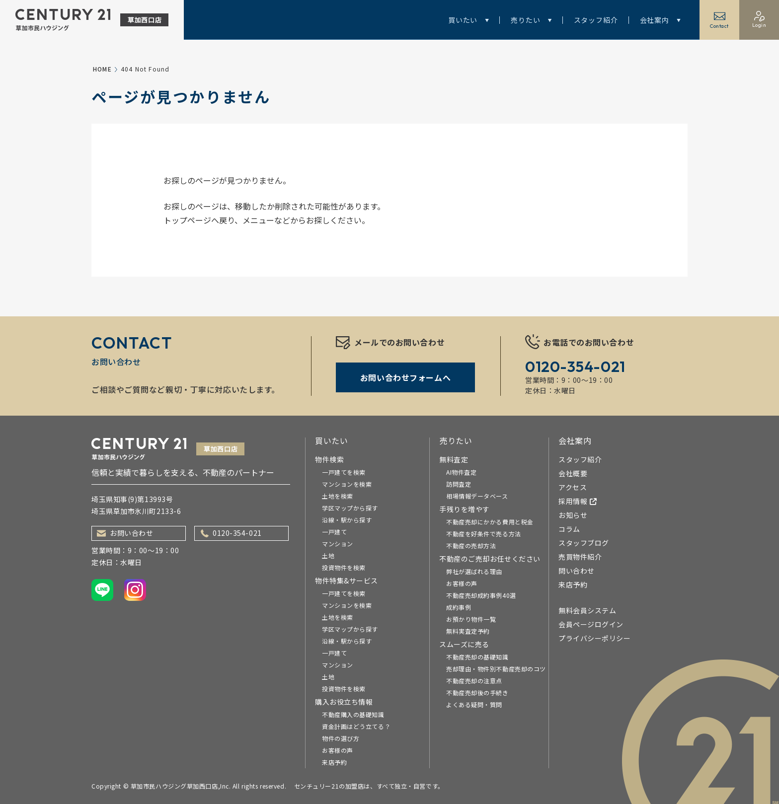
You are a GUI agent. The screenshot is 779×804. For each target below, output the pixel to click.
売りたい (531, 20)
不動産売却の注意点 (474, 680)
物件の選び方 (340, 738)
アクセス (572, 487)
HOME (102, 69)
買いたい (468, 20)
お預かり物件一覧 (471, 619)
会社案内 (660, 20)
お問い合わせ (125, 533)
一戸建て (334, 531)
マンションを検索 (347, 484)
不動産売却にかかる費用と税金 (490, 521)
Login (759, 19)
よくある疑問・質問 (474, 704)
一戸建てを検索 (344, 472)
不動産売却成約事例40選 (481, 595)
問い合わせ (576, 571)
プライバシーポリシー (594, 638)
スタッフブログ (583, 543)
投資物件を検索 (344, 567)
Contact (719, 19)
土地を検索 (337, 496)
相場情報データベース (477, 496)
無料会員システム (587, 610)
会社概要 (572, 473)
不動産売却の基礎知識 (477, 657)
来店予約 (334, 762)
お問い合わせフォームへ (405, 377)
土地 (328, 555)
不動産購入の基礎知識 (353, 714)
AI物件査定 (461, 472)
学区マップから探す (350, 508)
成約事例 (458, 607)
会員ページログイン (590, 624)
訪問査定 (458, 484)
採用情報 (577, 501)
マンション (337, 543)
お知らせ (572, 515)
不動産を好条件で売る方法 (483, 533)
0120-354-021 (231, 533)
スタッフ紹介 (596, 20)
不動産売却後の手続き (477, 692)
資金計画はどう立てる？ (356, 726)
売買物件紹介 (580, 557)
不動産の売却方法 (471, 545)
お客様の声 (337, 750)
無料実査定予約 (468, 631)
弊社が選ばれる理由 (474, 571)
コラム (569, 529)
